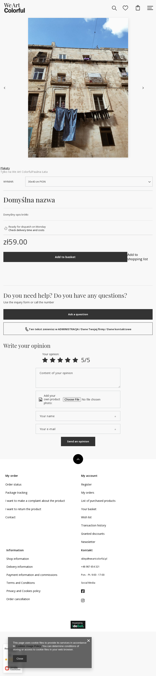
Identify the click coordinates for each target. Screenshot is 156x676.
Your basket (88, 607)
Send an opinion (78, 540)
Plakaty (5, 168)
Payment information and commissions (31, 673)
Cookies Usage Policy (28, 646)
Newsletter (88, 640)
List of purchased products (98, 599)
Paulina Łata (40, 172)
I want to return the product (23, 607)
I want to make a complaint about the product (35, 599)
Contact (10, 615)
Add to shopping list (137, 256)
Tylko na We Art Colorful (16, 172)
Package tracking (16, 591)
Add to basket (65, 257)
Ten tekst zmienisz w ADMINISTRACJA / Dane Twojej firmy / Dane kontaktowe (80, 329)
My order (11, 574)
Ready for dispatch (20, 226)
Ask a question (78, 314)
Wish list (86, 615)
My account (89, 574)
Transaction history (93, 623)
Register (86, 582)
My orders (87, 591)
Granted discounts (93, 632)
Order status (13, 582)
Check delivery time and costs (26, 230)
